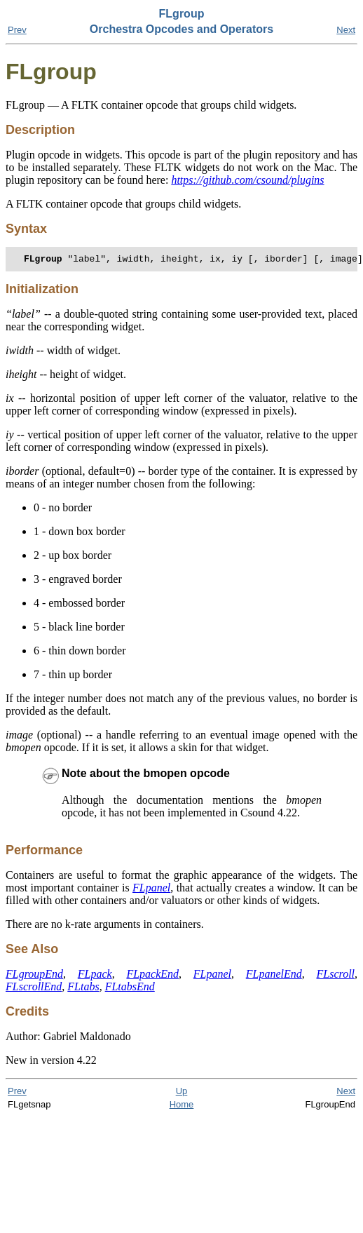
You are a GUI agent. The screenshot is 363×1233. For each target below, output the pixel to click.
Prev (17, 30)
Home (182, 1106)
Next (345, 30)
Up (182, 1093)
